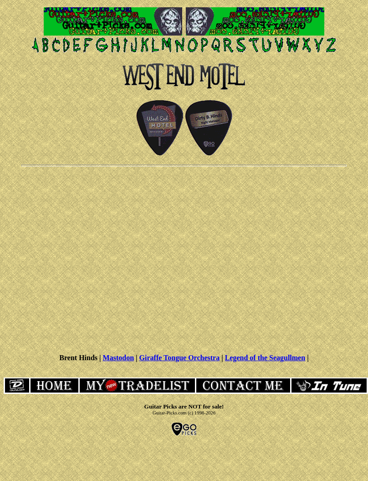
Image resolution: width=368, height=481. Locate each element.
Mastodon (118, 358)
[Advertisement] (182, 259)
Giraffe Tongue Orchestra (179, 358)
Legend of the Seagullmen (265, 358)
